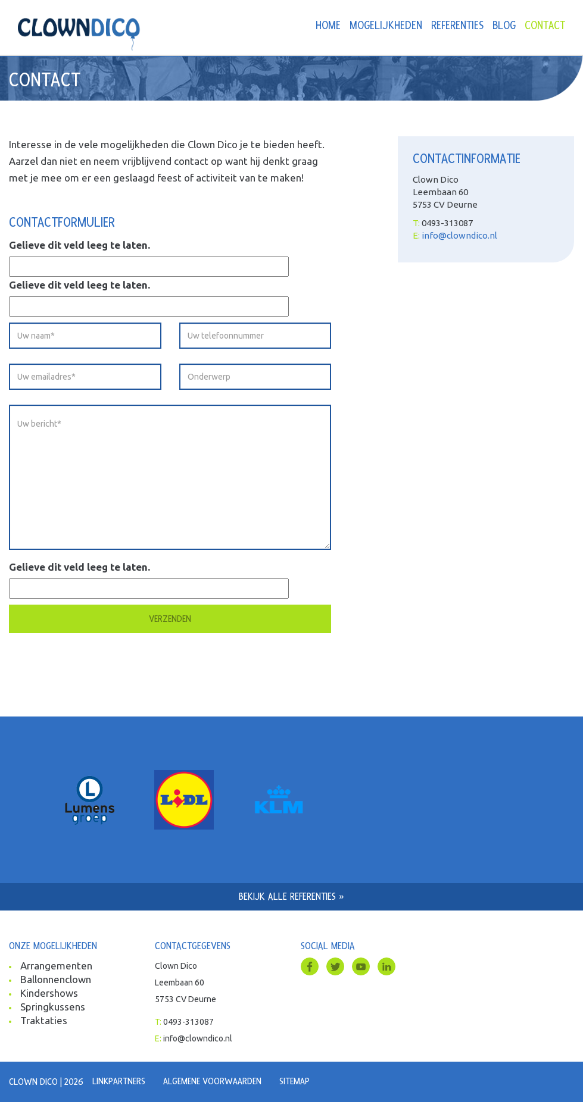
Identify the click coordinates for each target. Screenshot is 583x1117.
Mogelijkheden (386, 26)
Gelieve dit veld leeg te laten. (79, 245)
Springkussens (52, 1006)
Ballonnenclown (55, 979)
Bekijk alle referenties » (291, 896)
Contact (545, 26)
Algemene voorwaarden (212, 1081)
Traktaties (43, 1020)
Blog (504, 26)
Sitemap (294, 1081)
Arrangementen (56, 965)
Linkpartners (118, 1081)
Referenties (457, 26)
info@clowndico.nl (459, 235)
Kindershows (49, 993)
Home (328, 26)
